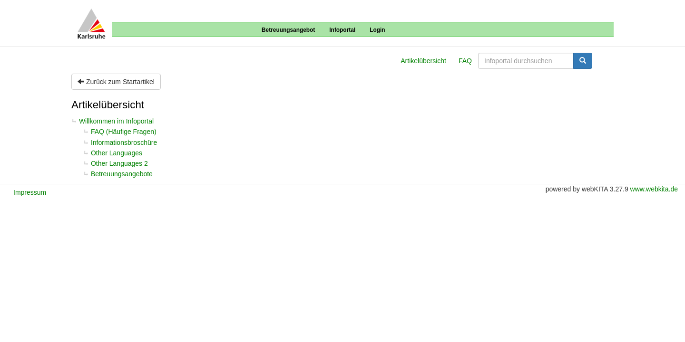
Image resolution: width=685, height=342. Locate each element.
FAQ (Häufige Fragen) (124, 131)
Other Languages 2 (119, 163)
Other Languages (116, 153)
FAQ (465, 61)
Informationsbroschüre (124, 142)
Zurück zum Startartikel (116, 82)
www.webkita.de (654, 189)
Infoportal (342, 30)
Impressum (29, 192)
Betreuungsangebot (288, 30)
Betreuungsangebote (122, 174)
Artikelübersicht (423, 61)
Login (377, 30)
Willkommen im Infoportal (116, 121)
